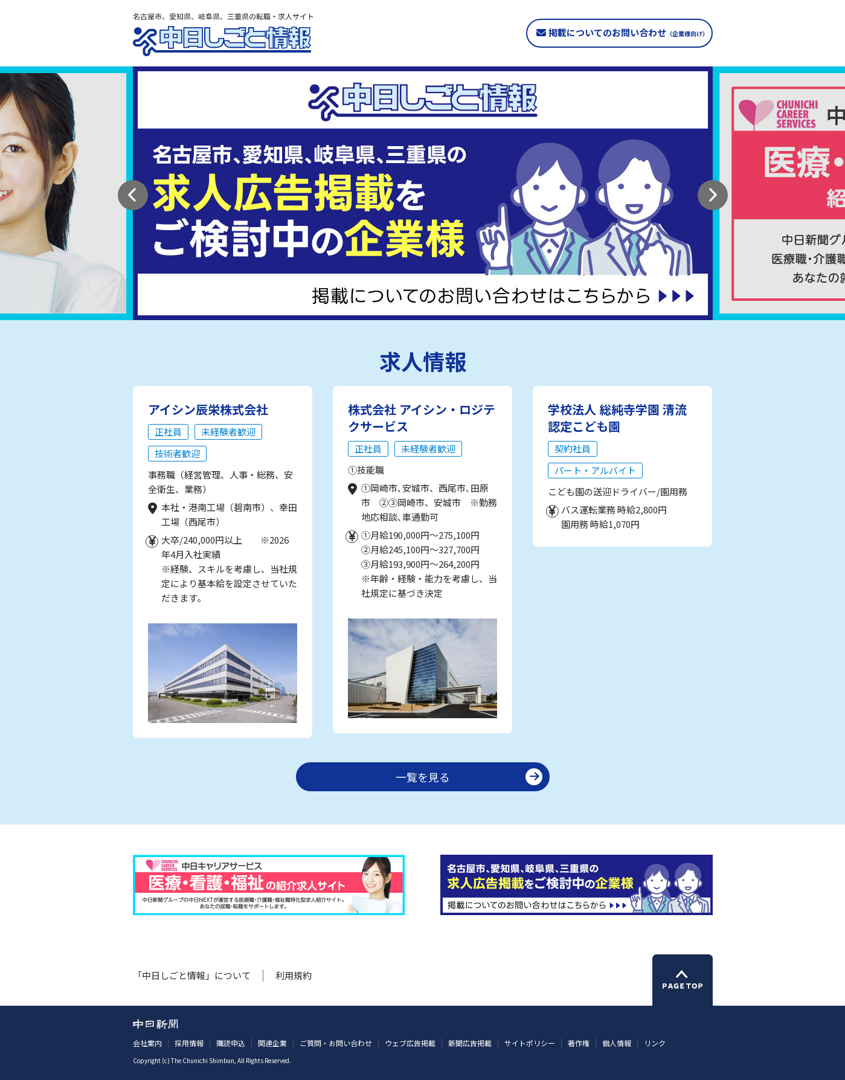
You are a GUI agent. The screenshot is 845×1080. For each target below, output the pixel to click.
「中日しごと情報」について (192, 975)
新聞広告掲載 (470, 1043)
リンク (655, 1043)
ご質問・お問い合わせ (336, 1043)
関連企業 (272, 1043)
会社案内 (147, 1043)
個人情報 (616, 1043)
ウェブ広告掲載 (410, 1043)
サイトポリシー (529, 1043)
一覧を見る (423, 777)
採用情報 (189, 1043)
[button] (133, 195)
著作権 (579, 1043)
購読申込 (230, 1043)
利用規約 (293, 975)
